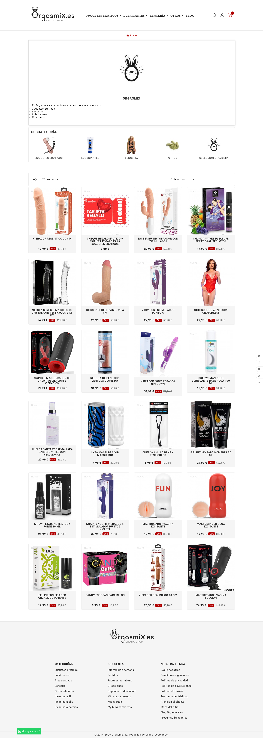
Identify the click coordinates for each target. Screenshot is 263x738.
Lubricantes (62, 675)
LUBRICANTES (90, 157)
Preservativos (63, 680)
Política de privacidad (174, 680)
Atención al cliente (173, 701)
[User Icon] (222, 15)
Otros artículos (64, 691)
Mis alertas (115, 701)
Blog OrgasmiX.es (172, 712)
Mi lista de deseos (119, 696)
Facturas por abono (120, 680)
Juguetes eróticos (66, 670)
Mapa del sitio (170, 707)
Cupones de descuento (122, 691)
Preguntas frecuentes (174, 717)
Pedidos (113, 675)
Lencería (60, 685)
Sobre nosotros (170, 670)
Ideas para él (63, 696)
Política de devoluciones (176, 685)
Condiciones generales (175, 675)
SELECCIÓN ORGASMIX (214, 157)
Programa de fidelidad (174, 696)
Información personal (121, 670)
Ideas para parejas (66, 707)
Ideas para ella (64, 701)
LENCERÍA (131, 157)
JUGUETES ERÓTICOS (49, 157)
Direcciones (115, 685)
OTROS (172, 157)
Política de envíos (172, 691)
